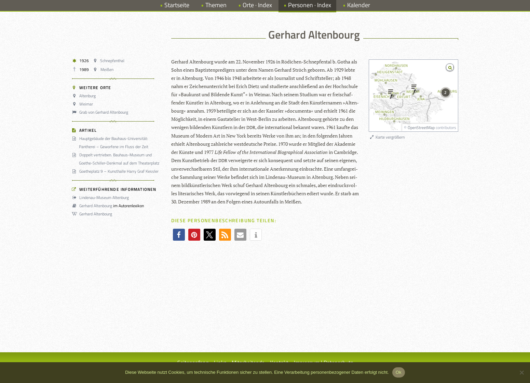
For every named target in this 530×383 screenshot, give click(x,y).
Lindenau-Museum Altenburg (101, 197)
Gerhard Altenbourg (93, 205)
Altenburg (85, 96)
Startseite (176, 5)
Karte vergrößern (387, 137)
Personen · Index (309, 5)
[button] (179, 235)
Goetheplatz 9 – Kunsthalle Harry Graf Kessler (116, 171)
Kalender (358, 5)
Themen (216, 5)
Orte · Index (257, 5)
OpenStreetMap (421, 127)
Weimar (83, 104)
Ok (399, 372)
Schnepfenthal (109, 60)
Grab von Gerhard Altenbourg (101, 112)
